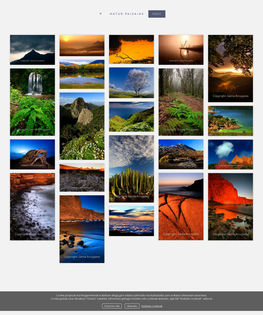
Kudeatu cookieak (152, 306)
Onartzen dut (112, 306)
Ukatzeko (132, 306)
